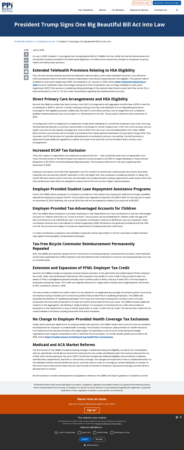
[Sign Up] (92, 410)
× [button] (180, 417)
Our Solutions (85, 10)
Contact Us (160, 10)
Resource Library (139, 10)
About (102, 10)
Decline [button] (99, 439)
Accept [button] (85, 439)
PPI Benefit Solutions (23, 41)
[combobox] (177, 417)
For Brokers (118, 10)
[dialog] (92, 432)
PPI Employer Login (142, 3)
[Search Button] (177, 10)
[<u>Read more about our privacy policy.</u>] (108, 424)
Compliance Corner (45, 41)
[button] (92, 427)
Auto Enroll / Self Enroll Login (167, 3)
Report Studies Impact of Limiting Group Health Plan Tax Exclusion (79, 337)
